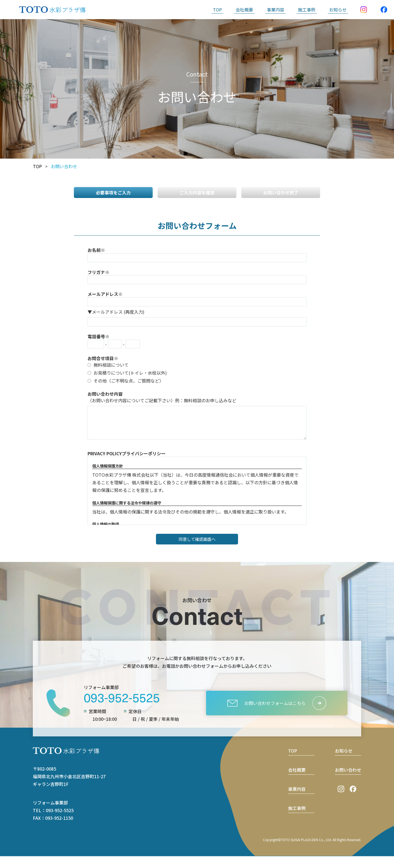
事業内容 (275, 9)
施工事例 (306, 9)
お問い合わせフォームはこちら (266, 704)
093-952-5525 (122, 698)
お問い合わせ (348, 770)
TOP (217, 9)
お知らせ (338, 9)
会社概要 (244, 9)
